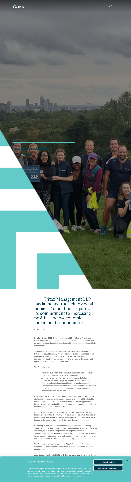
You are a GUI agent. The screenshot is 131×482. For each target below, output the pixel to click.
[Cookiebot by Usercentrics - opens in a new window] (14, 477)
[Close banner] (127, 454)
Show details (32, 477)
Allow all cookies (108, 456)
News (15, 141)
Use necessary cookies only (108, 462)
